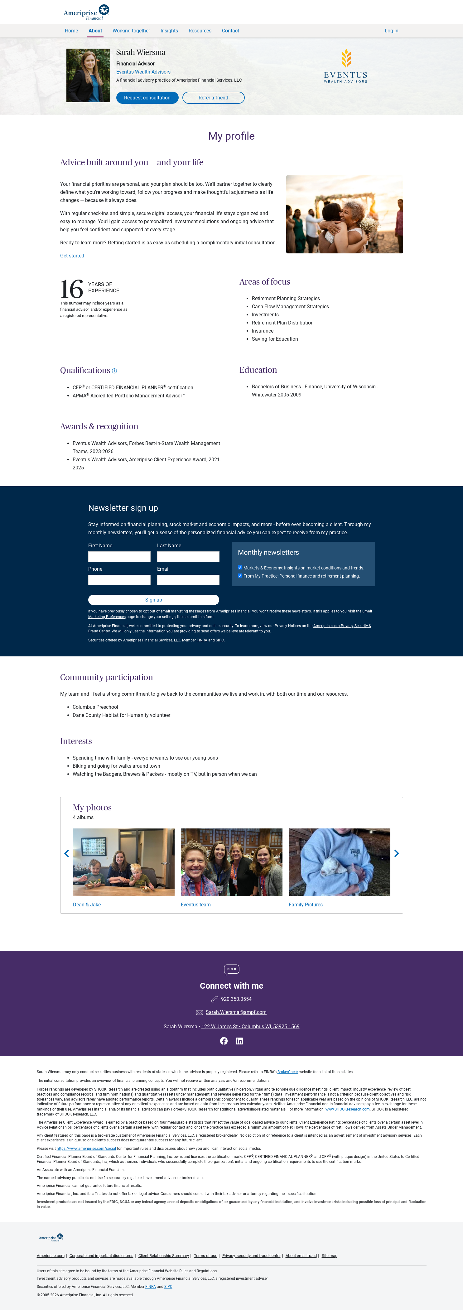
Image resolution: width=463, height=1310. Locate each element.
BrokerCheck (287, 1072)
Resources (200, 31)
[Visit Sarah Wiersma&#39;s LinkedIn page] (239, 1041)
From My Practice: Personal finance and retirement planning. (302, 575)
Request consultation (147, 98)
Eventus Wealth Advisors (143, 72)
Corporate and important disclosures (101, 1255)
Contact (230, 31)
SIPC (220, 640)
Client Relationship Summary (163, 1255)
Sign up (153, 600)
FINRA (202, 640)
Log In (391, 31)
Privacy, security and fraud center (251, 1255)
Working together (131, 31)
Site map (329, 1255)
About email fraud (301, 1255)
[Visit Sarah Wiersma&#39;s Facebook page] (225, 1041)
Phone (95, 569)
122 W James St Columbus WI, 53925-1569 (250, 1026)
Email (163, 569)
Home (71, 31)
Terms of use (205, 1255)
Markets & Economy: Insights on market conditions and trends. (304, 567)
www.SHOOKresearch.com (348, 1109)
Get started (72, 256)
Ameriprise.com (51, 1255)
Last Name (169, 546)
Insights (169, 31)
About (95, 31)
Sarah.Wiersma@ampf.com (236, 1012)
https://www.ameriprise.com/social (86, 1148)
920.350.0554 (236, 999)
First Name (100, 546)
